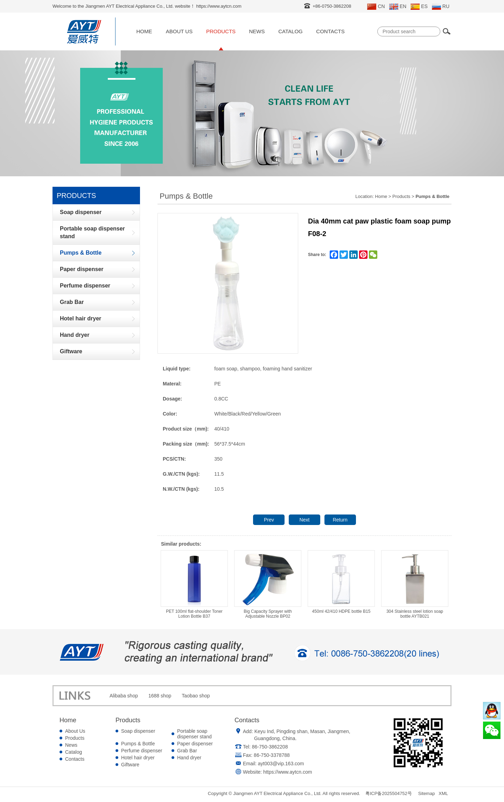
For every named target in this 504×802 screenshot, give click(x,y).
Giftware (130, 764)
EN (397, 6)
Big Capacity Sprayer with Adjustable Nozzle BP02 (267, 584)
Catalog (290, 31)
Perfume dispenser (141, 750)
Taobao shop (196, 695)
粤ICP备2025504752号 (388, 793)
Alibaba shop (124, 695)
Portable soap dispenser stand (194, 733)
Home (144, 31)
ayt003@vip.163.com (281, 763)
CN (376, 6)
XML (443, 793)
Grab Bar (187, 750)
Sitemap (426, 793)
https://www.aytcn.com (287, 772)
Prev (269, 520)
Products (221, 31)
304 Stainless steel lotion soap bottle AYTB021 (414, 584)
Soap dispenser (138, 731)
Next (305, 520)
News (257, 31)
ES (419, 6)
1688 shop (159, 695)
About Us (179, 31)
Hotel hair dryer (138, 757)
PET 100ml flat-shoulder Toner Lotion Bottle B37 (194, 584)
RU (440, 6)
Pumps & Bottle (138, 743)
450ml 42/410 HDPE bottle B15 (341, 582)
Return (340, 520)
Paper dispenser (195, 743)
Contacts (330, 31)
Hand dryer (189, 757)
